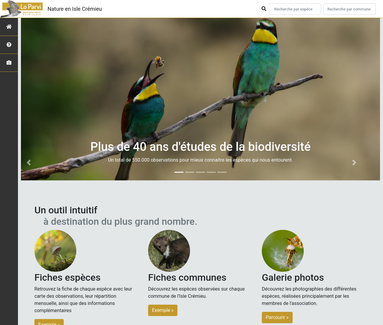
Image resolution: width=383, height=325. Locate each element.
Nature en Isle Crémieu (75, 9)
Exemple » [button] (163, 310)
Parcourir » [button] (277, 317)
